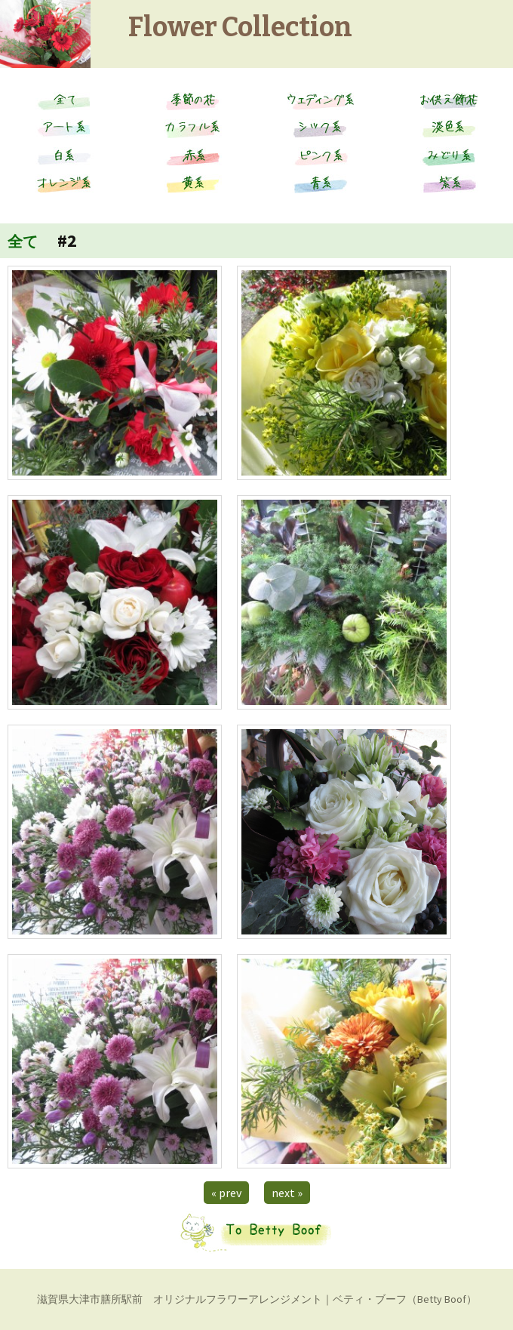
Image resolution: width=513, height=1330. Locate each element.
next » (287, 1192)
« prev (226, 1192)
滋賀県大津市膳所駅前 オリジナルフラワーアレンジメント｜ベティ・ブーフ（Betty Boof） (257, 1299)
